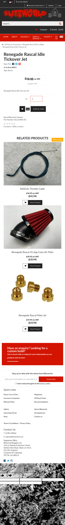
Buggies (24, 37)
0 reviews (7, 126)
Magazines (38, 394)
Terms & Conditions (11, 423)
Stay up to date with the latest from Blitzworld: (32, 373)
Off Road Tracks (40, 398)
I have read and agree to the (32, 384)
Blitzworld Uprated (16, 117)
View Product (35, 203)
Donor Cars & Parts (11, 394)
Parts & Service (36, 38)
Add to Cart (38, 109)
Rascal (10, 70)
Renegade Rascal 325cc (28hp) (33, 44)
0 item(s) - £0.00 (56, 29)
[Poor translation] (9, 476)
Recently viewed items (35, 5)
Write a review (17, 126)
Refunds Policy (9, 402)
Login (59, 5)
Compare (43, 29)
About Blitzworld (40, 409)
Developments (39, 413)
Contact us (38, 416)
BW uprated (57, 140)
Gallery (6, 409)
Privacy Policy (25, 423)
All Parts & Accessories (13, 44)
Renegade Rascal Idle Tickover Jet (14, 47)
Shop (5, 416)
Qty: (26, 99)
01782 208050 (22, 2)
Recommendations (41, 402)
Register (51, 5)
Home (5, 37)
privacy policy (45, 384)
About (14, 37)
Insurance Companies (12, 398)
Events (47, 37)
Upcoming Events (10, 413)
